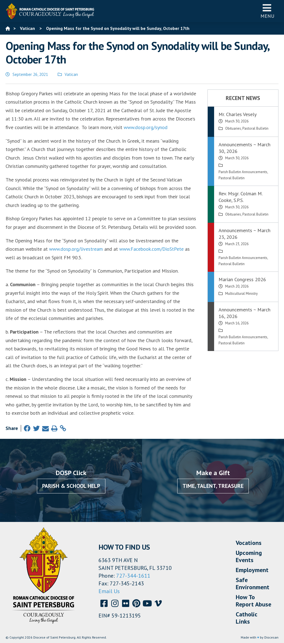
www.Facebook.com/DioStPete (151, 249)
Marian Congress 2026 (242, 279)
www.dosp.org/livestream (76, 249)
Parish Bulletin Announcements (243, 172)
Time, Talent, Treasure (213, 486)
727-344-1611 (133, 575)
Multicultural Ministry (241, 293)
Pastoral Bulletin (255, 128)
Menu (267, 11)
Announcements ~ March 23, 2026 (244, 233)
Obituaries (233, 128)
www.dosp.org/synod (146, 127)
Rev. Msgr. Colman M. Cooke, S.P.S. (240, 196)
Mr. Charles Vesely (238, 114)
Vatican (71, 74)
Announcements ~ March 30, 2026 (244, 147)
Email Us (109, 591)
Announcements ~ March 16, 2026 (244, 312)
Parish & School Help (71, 486)
